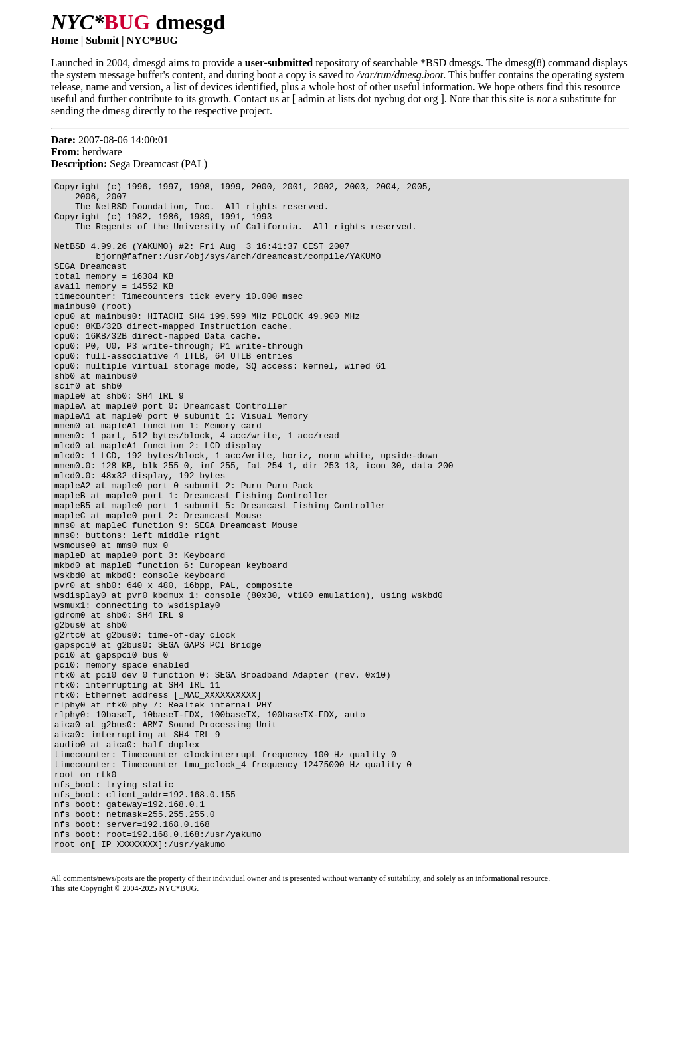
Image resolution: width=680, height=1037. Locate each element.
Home (64, 40)
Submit (102, 40)
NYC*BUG (152, 40)
